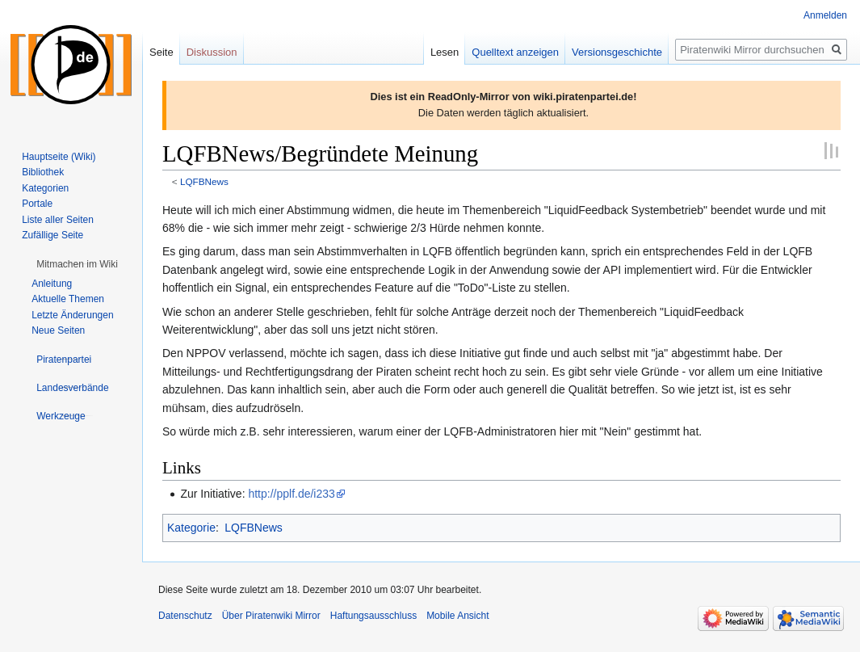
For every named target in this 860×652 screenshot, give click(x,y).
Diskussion (212, 52)
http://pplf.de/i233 (291, 493)
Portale (37, 203)
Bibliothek (43, 172)
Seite (161, 52)
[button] (77, 264)
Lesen (444, 52)
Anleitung (51, 283)
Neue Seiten (58, 330)
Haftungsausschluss (373, 615)
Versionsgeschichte (617, 52)
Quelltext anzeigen (515, 52)
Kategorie (191, 527)
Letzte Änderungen (72, 315)
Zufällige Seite (52, 235)
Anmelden (825, 15)
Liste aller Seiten (58, 219)
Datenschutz (185, 615)
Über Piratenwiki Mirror (271, 615)
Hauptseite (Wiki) (58, 156)
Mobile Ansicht (457, 615)
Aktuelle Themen (67, 299)
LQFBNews (204, 181)
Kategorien (45, 188)
